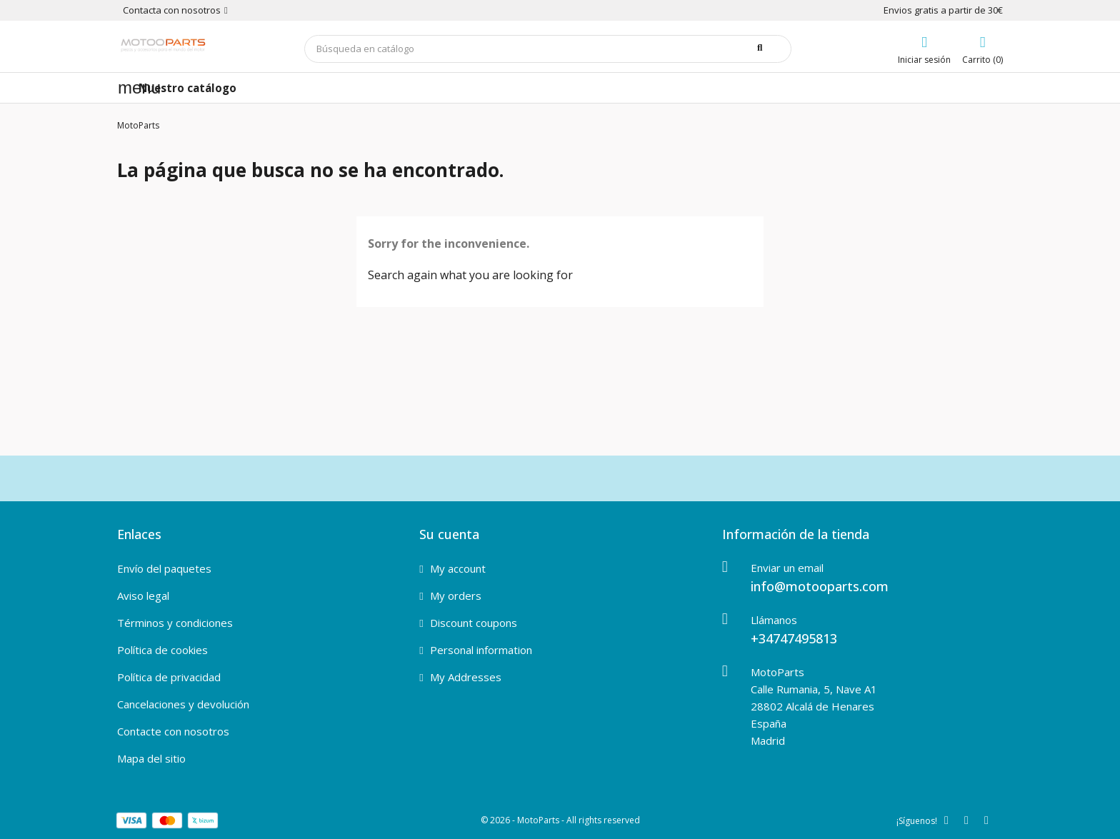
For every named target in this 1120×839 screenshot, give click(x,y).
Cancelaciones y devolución (183, 704)
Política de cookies (162, 650)
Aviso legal (143, 595)
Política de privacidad (169, 677)
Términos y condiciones (175, 623)
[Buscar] (547, 49)
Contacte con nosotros (173, 731)
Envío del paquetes (164, 568)
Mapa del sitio (151, 758)
